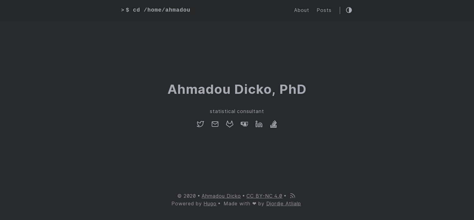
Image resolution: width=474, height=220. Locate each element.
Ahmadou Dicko (221, 196)
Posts (324, 10)
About (301, 10)
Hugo (210, 204)
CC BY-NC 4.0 (264, 196)
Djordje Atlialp (283, 204)
